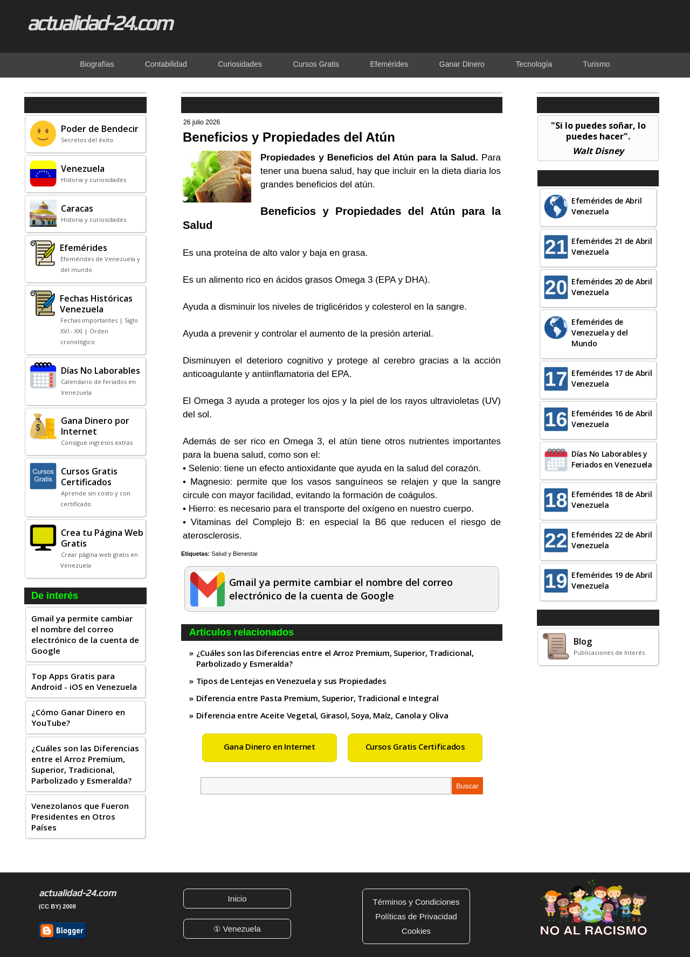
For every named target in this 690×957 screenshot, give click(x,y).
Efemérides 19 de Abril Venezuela (611, 580)
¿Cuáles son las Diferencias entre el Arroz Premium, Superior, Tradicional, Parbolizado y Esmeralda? (85, 764)
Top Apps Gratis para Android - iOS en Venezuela (84, 681)
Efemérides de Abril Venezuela (606, 205)
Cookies (416, 930)
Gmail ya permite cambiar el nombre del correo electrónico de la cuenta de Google (85, 634)
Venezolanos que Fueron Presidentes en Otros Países (80, 816)
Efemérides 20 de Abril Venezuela (611, 286)
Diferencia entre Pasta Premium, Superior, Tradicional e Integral (317, 698)
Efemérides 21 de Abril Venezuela (611, 246)
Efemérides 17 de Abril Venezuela (611, 378)
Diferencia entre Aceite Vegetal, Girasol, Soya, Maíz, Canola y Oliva (322, 715)
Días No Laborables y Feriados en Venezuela (611, 459)
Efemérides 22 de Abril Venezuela (611, 539)
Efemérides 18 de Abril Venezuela (611, 499)
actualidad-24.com (99, 22)
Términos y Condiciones (416, 901)
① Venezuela (236, 928)
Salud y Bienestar (234, 553)
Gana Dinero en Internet (269, 746)
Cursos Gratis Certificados (415, 746)
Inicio (236, 898)
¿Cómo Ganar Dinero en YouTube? (78, 717)
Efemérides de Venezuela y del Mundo (599, 332)
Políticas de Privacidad (416, 916)
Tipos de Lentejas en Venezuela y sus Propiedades (291, 680)
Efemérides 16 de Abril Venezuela (611, 418)
